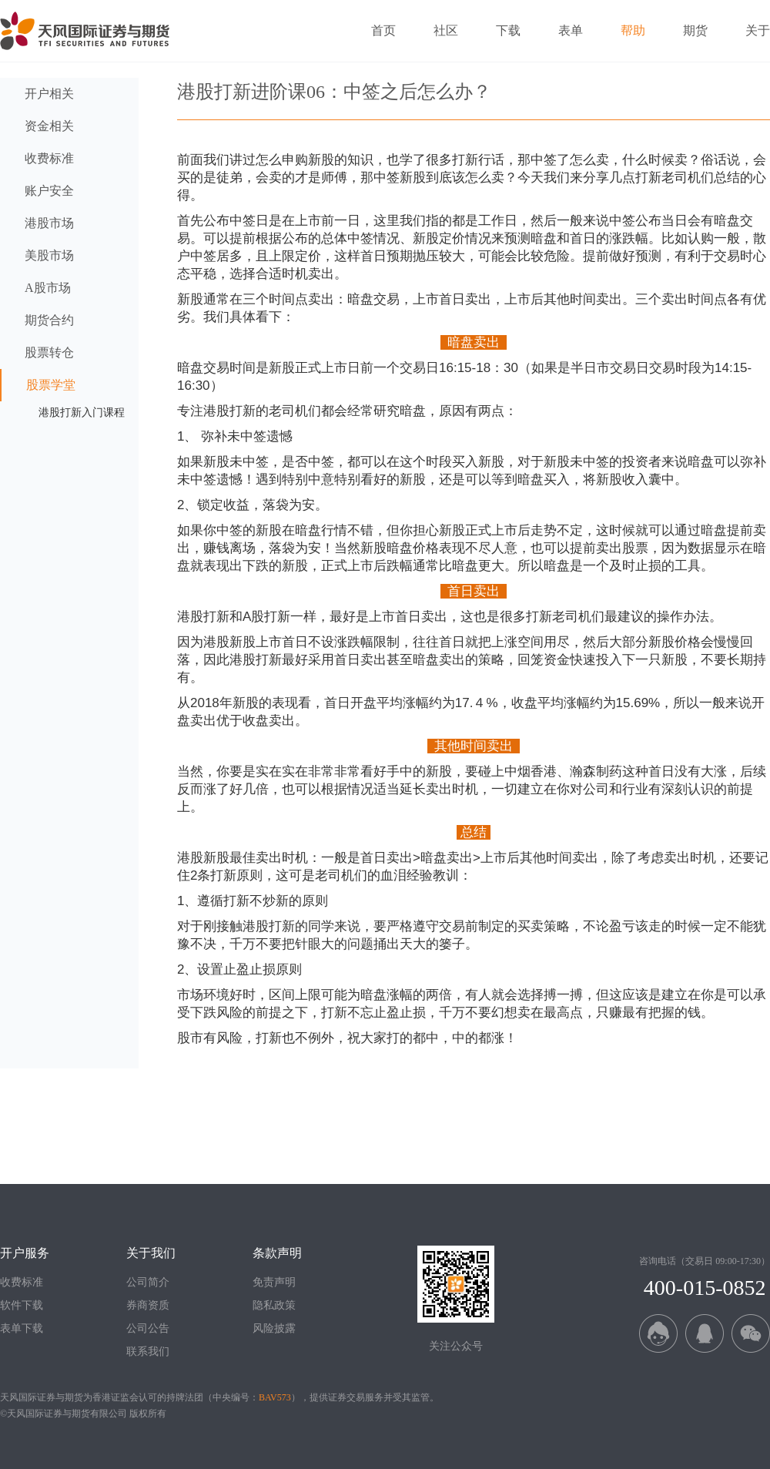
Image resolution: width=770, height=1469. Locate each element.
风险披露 (274, 1328)
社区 (446, 30)
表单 (570, 30)
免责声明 (274, 1282)
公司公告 (147, 1328)
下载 (508, 30)
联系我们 (147, 1351)
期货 (695, 30)
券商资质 (147, 1305)
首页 (383, 30)
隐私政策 (274, 1305)
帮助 (633, 30)
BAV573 (275, 1397)
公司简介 (147, 1282)
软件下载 (21, 1305)
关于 (757, 30)
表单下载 (21, 1328)
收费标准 (21, 1282)
